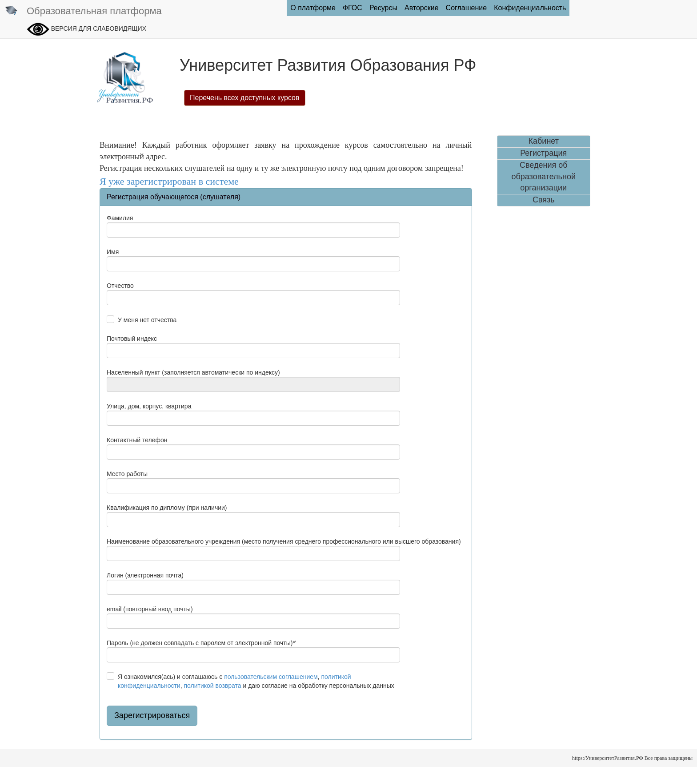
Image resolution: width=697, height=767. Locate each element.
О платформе (313, 8)
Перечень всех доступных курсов (245, 97)
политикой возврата (212, 685)
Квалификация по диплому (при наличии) (167, 507)
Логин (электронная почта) (145, 575)
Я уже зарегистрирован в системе (169, 181)
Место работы (127, 473)
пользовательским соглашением (271, 676)
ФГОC (352, 8)
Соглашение (466, 8)
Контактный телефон (137, 440)
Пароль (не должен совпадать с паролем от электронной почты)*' (201, 642)
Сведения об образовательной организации (543, 176)
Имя (113, 251)
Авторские (422, 8)
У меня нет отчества (147, 319)
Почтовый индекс (132, 338)
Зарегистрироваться (152, 715)
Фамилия (120, 218)
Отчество (120, 285)
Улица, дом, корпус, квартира (149, 406)
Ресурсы (383, 8)
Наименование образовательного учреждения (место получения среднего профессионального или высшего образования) (284, 541)
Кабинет (544, 141)
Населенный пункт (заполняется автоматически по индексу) (193, 372)
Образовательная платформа (83, 11)
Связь (544, 199)
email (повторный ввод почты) (150, 609)
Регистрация (543, 153)
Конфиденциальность (530, 8)
